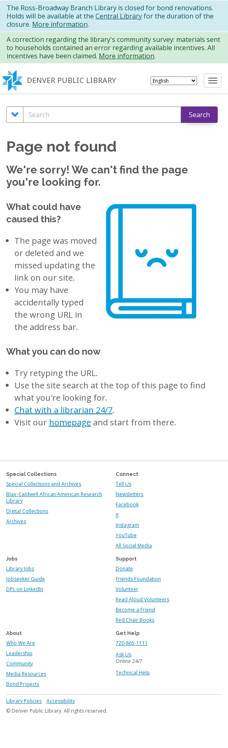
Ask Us (123, 654)
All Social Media (134, 545)
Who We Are (20, 642)
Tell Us (123, 483)
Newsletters (129, 494)
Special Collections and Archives (43, 483)
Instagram (127, 525)
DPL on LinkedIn (24, 589)
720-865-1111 (132, 642)
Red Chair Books (135, 619)
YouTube (126, 535)
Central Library (118, 16)
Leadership (19, 653)
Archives (16, 521)
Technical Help (133, 672)
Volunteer (127, 589)
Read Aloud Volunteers (142, 599)
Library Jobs (20, 568)
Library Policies (24, 700)
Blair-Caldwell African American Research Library (54, 497)
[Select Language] (174, 80)
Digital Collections (27, 511)
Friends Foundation (138, 578)
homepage (70, 422)
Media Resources (26, 673)
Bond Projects (22, 684)
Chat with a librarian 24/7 (63, 410)
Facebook (127, 504)
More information (60, 24)
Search (199, 114)
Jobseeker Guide (25, 578)
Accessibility (61, 700)
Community (19, 663)
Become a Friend (135, 609)
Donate (124, 568)
